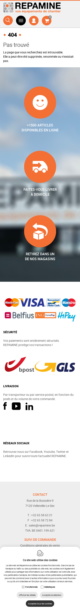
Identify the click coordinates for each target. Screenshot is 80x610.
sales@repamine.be (42, 525)
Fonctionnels (31, 586)
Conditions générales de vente (40, 545)
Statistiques (49, 586)
